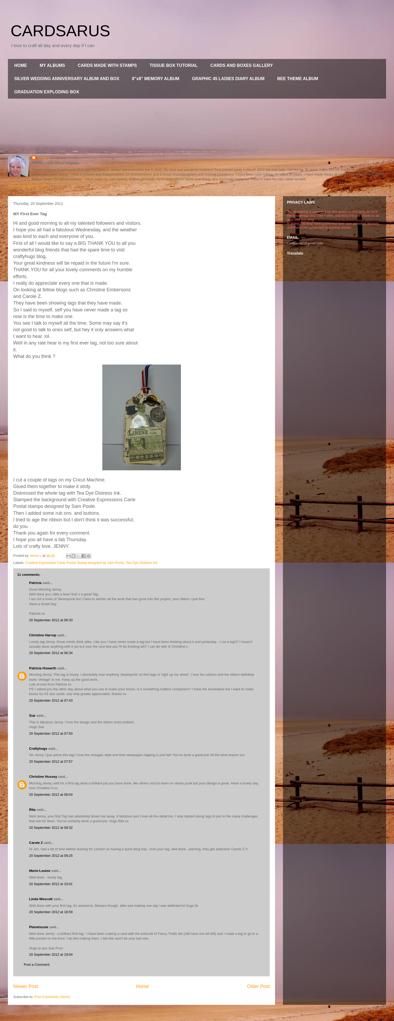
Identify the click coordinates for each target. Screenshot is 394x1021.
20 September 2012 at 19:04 (51, 954)
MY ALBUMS (52, 65)
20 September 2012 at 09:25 (51, 856)
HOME (20, 65)
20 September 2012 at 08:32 (51, 828)
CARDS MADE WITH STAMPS (107, 65)
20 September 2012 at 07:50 (51, 733)
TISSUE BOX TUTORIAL (174, 65)
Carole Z (36, 843)
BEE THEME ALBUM (297, 78)
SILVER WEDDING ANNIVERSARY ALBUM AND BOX (66, 78)
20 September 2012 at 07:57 (51, 762)
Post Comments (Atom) (52, 997)
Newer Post (25, 986)
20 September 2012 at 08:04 (51, 795)
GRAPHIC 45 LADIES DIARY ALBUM (228, 78)
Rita (32, 810)
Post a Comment (36, 965)
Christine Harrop (42, 635)
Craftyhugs (38, 749)
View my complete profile (27, 186)
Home (142, 986)
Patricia (35, 583)
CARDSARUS (60, 31)
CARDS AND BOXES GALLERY (241, 65)
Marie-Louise (39, 871)
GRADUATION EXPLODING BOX (46, 92)
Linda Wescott (41, 899)
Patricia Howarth (42, 668)
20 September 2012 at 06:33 (51, 620)
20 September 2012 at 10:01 (51, 884)
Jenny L (43, 158)
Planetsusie (38, 927)
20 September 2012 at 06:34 (51, 653)
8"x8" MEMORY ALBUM (155, 78)
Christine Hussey (43, 777)
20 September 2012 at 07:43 (51, 700)
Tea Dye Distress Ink (141, 563)
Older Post (258, 986)
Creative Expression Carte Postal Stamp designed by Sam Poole (74, 563)
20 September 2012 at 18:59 (51, 912)
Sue (32, 716)
